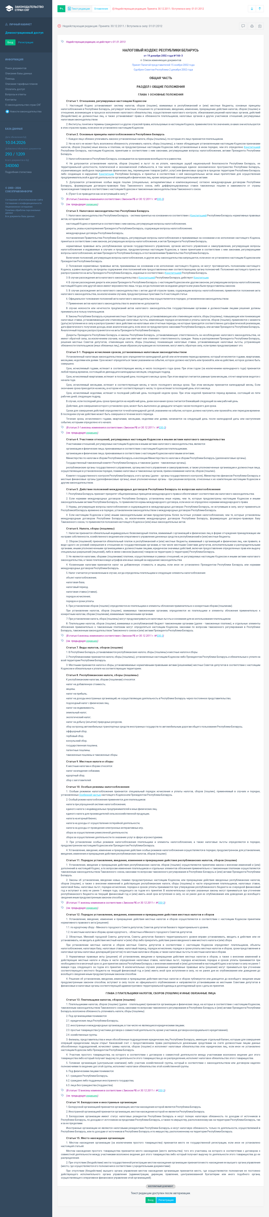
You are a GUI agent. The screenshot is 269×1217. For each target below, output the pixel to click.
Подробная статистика (18, 172)
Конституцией (252, 147)
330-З (160, 199)
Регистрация (25, 42)
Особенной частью (90, 794)
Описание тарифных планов (21, 84)
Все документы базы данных (19, 216)
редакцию (92, 204)
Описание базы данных (18, 73)
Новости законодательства (23, 111)
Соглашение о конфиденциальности (23, 203)
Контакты (10, 99)
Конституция (201, 277)
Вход (10, 42)
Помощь (10, 78)
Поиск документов (15, 68)
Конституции (106, 174)
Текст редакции (79, 8)
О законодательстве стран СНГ (23, 104)
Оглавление (101, 8)
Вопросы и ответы (15, 94)
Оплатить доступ (15, 89)
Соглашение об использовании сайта (24, 200)
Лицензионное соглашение (19, 207)
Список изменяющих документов (160, 60)
